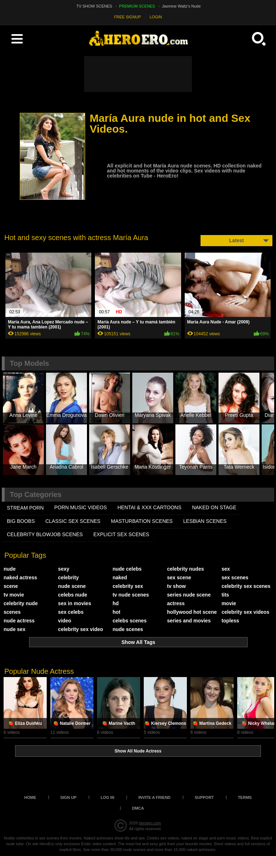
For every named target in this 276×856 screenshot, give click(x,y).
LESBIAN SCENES (205, 521)
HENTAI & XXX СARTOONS (149, 507)
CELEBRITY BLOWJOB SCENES (45, 534)
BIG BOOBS (21, 521)
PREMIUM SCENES (137, 6)
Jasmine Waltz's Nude (181, 6)
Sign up (68, 797)
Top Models (29, 363)
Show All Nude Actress (138, 751)
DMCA (138, 808)
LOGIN (156, 17)
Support (204, 797)
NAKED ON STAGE (214, 507)
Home (30, 797)
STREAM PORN (25, 508)
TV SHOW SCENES (94, 6)
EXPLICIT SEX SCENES (121, 534)
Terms (245, 797)
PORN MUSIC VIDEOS (80, 507)
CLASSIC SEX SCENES (72, 521)
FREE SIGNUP (127, 17)
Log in (107, 797)
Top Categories (35, 494)
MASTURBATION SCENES (142, 521)
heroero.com (150, 823)
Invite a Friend (154, 797)
